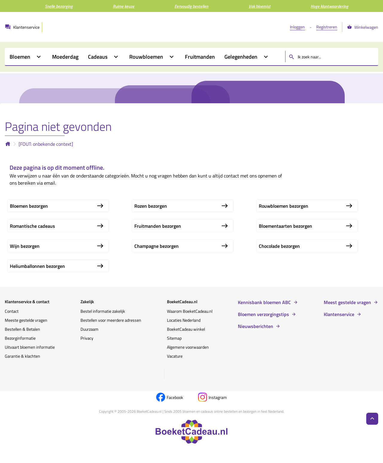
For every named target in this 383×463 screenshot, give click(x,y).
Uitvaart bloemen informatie (30, 347)
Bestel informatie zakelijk (102, 311)
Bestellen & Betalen (22, 329)
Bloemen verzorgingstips (263, 314)
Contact (12, 311)
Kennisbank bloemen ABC (264, 302)
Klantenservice (339, 314)
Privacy (86, 338)
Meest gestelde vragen (347, 302)
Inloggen (297, 27)
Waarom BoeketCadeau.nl (189, 311)
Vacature (175, 356)
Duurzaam (89, 329)
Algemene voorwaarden (188, 347)
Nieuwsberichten (255, 326)
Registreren (326, 27)
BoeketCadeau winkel (186, 329)
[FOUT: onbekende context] (46, 144)
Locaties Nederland (183, 320)
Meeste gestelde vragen (26, 320)
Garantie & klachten (22, 356)
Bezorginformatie (20, 338)
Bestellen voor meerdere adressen (110, 320)
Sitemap (174, 338)
